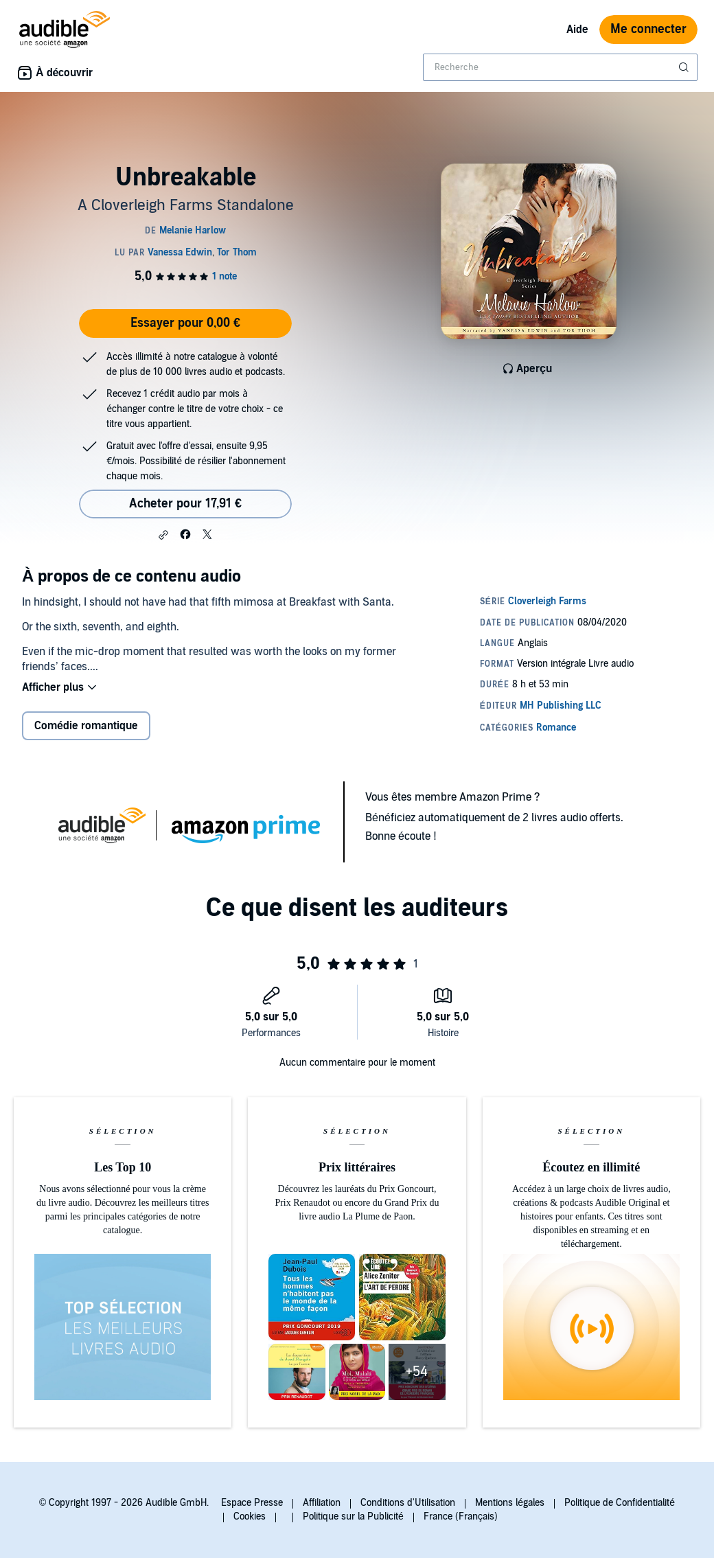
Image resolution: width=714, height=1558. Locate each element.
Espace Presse (252, 1503)
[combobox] (560, 67)
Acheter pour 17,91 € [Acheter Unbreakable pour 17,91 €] (185, 503)
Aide (577, 29)
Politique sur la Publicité (353, 1516)
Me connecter (648, 29)
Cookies (249, 1516)
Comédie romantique (86, 726)
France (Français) (461, 1516)
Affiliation (322, 1503)
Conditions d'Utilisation (407, 1503)
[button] (163, 534)
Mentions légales (509, 1503)
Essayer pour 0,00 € (185, 323)
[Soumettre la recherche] (685, 67)
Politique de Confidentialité (619, 1503)
